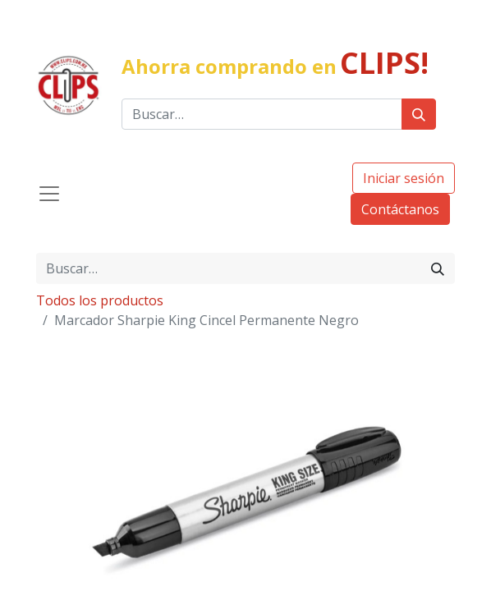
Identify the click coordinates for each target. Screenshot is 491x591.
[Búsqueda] (419, 114)
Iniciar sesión (403, 178)
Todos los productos (99, 300)
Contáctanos (400, 209)
